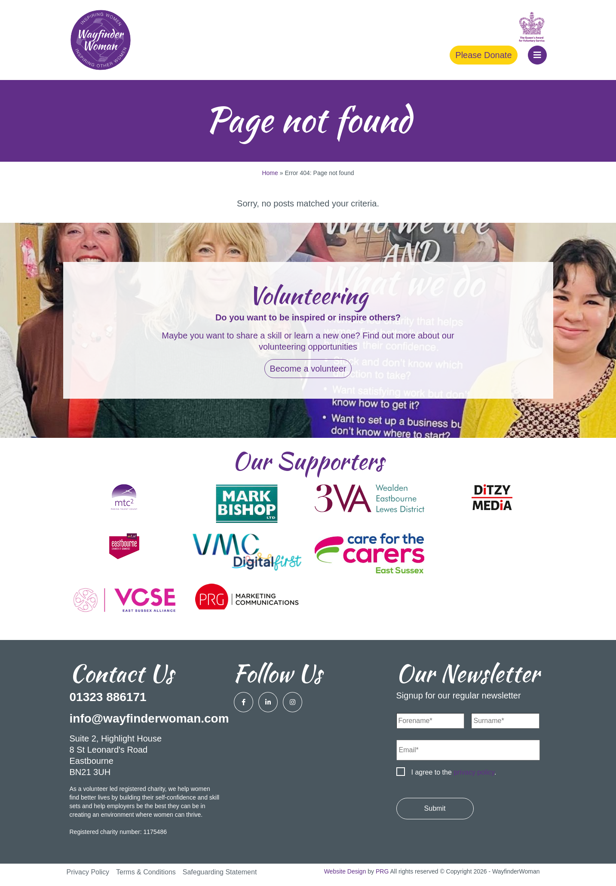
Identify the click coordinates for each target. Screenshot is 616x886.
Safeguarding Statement (220, 872)
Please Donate (483, 55)
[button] (537, 55)
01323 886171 (108, 697)
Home (270, 172)
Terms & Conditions (146, 872)
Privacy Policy (88, 872)
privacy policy (474, 772)
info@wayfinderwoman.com (149, 718)
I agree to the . (453, 772)
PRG (382, 871)
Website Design (345, 871)
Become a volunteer (308, 368)
